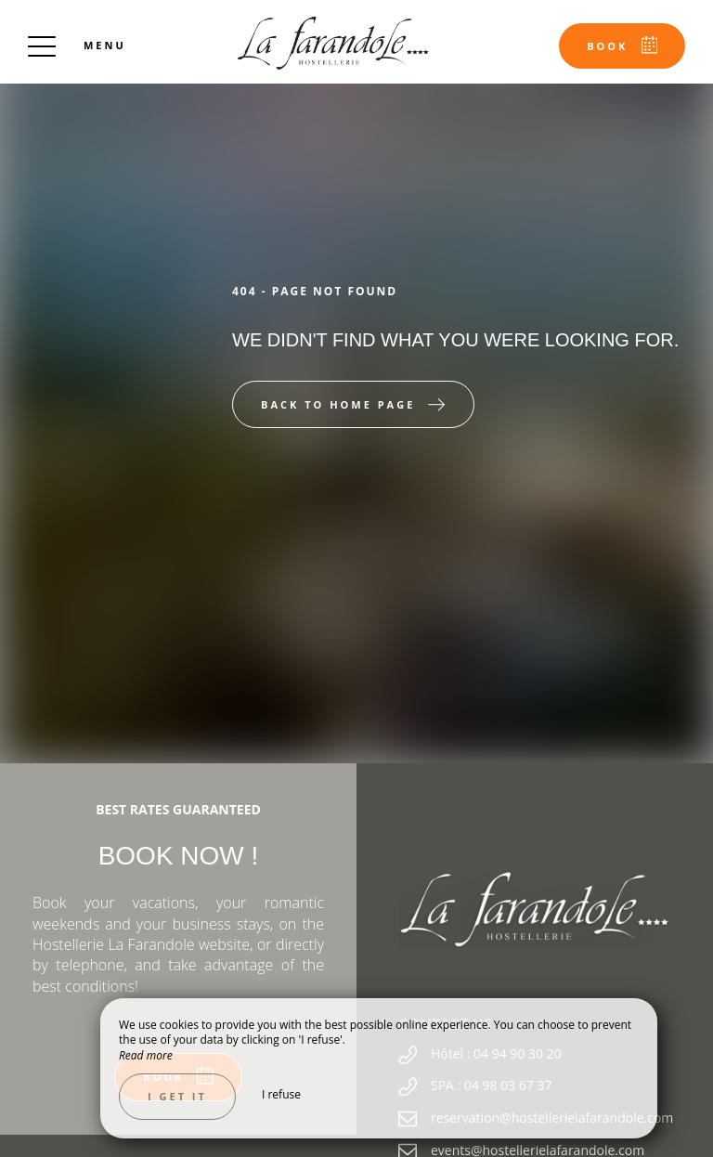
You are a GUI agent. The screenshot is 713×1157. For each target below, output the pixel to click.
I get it (177, 1096)
